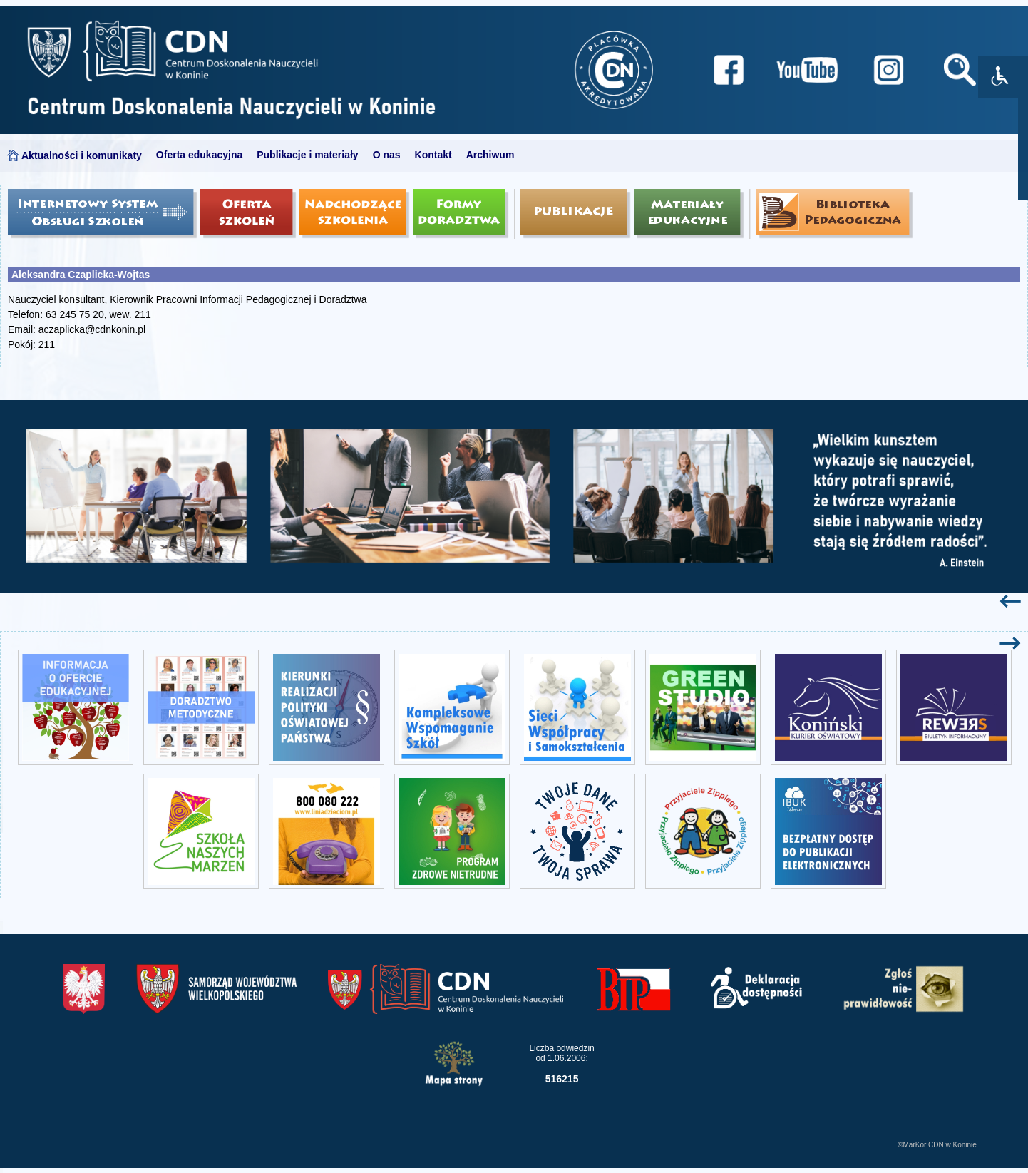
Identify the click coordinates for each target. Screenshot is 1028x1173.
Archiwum (490, 154)
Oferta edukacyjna (199, 154)
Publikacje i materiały (307, 154)
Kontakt (433, 154)
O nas (387, 154)
